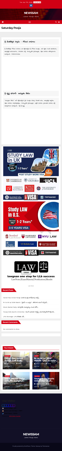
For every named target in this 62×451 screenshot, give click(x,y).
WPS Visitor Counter (15, 416)
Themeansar (45, 446)
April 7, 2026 (10, 363)
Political (7, 355)
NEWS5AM (31, 13)
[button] (56, 22)
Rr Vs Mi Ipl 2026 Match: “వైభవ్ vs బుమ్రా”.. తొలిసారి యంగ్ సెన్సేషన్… (25, 302)
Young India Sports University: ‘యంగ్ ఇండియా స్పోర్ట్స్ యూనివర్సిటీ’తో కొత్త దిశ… (29, 312)
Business (7, 376)
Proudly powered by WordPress (21, 446)
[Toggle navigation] (30, 22)
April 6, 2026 (10, 383)
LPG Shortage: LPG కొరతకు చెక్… (14, 316)
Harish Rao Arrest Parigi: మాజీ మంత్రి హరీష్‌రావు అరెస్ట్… (21, 298)
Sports (36, 355)
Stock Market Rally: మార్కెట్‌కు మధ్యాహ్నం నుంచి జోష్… (21, 307)
